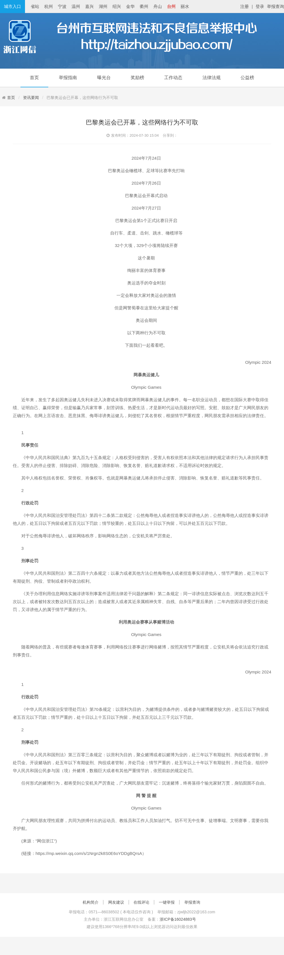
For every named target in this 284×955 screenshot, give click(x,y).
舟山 (157, 6)
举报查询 (275, 6)
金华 (130, 6)
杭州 (48, 6)
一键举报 (167, 902)
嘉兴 (89, 6)
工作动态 (173, 77)
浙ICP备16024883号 (178, 919)
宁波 (62, 6)
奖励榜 (137, 77)
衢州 (144, 6)
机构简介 (91, 902)
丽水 (185, 6)
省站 (35, 6)
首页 (34, 77)
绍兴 (116, 6)
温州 (76, 6)
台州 (171, 6)
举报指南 (68, 77)
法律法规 (211, 77)
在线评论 (141, 902)
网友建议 (116, 902)
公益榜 (247, 77)
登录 (260, 6)
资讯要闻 (31, 97)
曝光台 (104, 77)
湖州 (103, 6)
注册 (244, 6)
